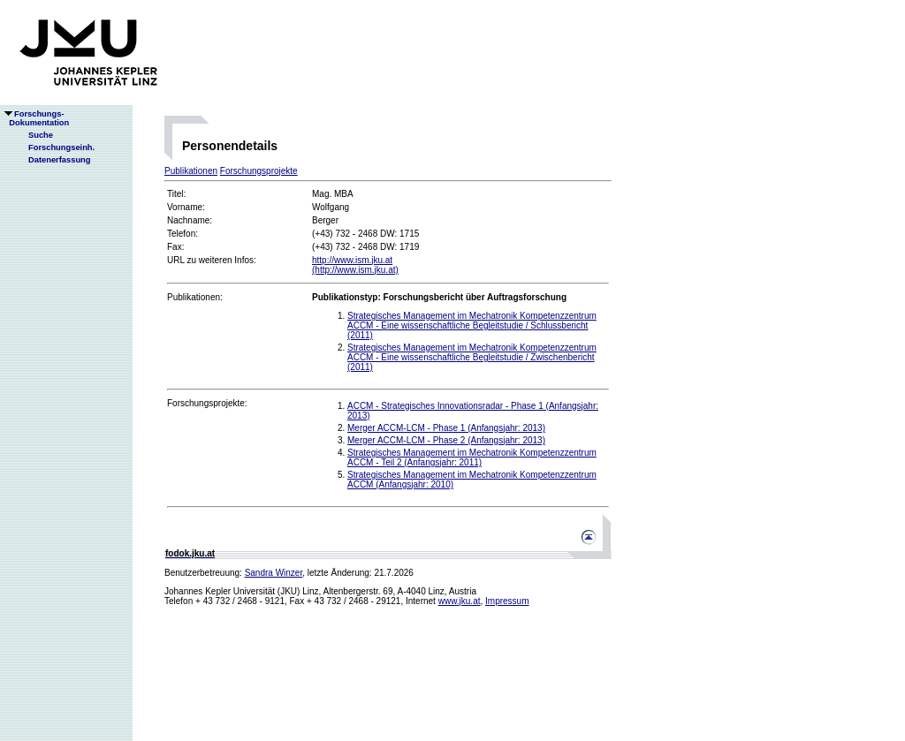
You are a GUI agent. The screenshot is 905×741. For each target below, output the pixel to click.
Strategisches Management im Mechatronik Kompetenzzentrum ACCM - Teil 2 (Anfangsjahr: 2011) (472, 457)
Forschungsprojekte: (207, 403)
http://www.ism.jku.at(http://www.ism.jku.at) (355, 265)
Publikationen (190, 171)
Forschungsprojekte (259, 171)
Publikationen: (195, 297)
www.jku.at (459, 601)
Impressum (507, 601)
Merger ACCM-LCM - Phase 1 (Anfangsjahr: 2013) (446, 428)
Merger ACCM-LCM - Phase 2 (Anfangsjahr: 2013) (446, 440)
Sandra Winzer (274, 573)
